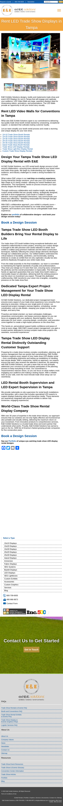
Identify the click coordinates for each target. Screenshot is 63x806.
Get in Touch (31, 649)
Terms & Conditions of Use (8, 794)
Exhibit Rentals (18, 797)
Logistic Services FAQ (9, 725)
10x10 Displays (10, 543)
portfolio (15, 215)
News (3, 743)
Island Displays (10, 558)
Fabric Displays (10, 564)
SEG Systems (10, 567)
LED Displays (9, 573)
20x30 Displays (10, 555)
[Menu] (59, 10)
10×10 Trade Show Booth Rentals (16, 135)
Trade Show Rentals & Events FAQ (14, 708)
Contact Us (5, 750)
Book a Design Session (19, 222)
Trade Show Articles (8, 774)
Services (7, 588)
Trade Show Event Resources (12, 764)
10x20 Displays (10, 546)
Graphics (32, 797)
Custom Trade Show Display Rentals (17, 151)
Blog (6, 591)
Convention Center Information (12, 771)
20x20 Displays (10, 552)
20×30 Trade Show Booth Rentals (16, 143)
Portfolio (12, 441)
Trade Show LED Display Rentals (16, 147)
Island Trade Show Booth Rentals (16, 145)
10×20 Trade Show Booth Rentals (16, 137)
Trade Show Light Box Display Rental (17, 149)
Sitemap (4, 753)
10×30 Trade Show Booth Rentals (16, 139)
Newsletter (30, 2)
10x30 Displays (10, 549)
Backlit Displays (10, 570)
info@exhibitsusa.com (41, 800)
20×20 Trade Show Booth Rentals (16, 141)
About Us (4, 736)
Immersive (8, 561)
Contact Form (12, 603)
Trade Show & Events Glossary (12, 767)
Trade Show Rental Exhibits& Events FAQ (11, 715)
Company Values (7, 740)
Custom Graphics (11, 585)
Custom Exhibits (11, 579)
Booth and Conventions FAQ (11, 711)
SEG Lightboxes (11, 576)
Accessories (9, 582)
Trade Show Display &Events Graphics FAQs (9, 721)
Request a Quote (5, 2)
